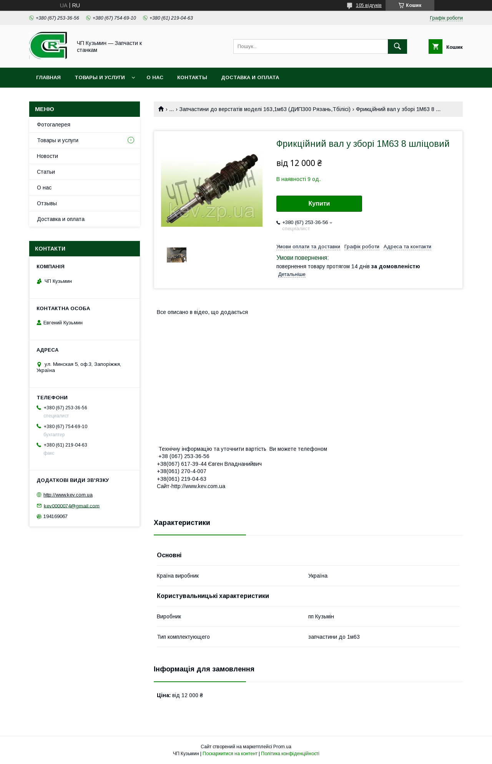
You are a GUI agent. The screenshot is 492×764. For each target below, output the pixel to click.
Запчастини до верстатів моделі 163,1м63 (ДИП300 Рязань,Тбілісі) (265, 109)
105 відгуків (369, 5)
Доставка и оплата (250, 77)
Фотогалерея (53, 124)
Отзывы (47, 203)
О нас (154, 77)
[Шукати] (397, 46)
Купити (319, 203)
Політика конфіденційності (290, 753)
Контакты (192, 77)
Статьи (46, 172)
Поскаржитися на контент (230, 753)
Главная (48, 77)
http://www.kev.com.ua (68, 495)
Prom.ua (282, 746)
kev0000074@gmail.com (72, 505)
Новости (47, 156)
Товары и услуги (100, 77)
